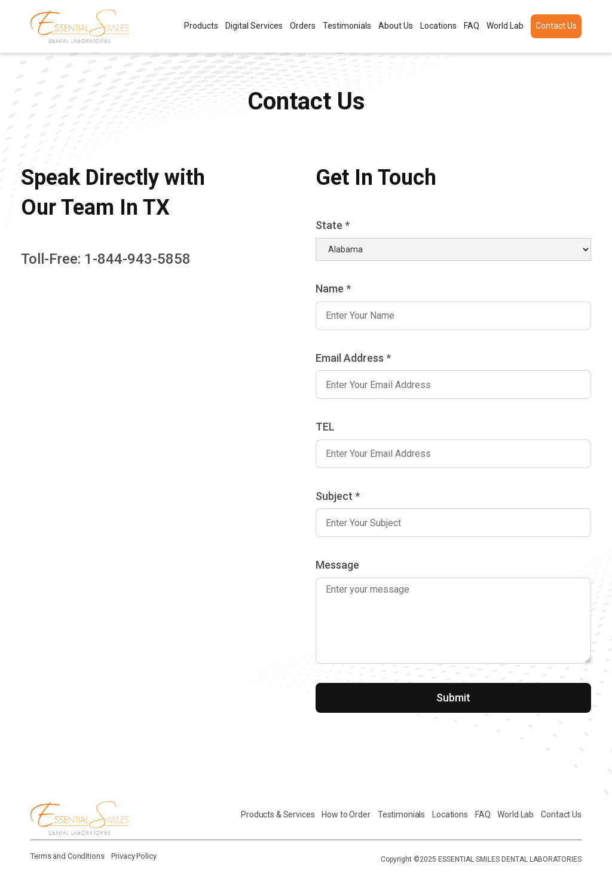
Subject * (338, 496)
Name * (333, 288)
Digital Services (254, 25)
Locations (438, 25)
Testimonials (347, 25)
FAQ (471, 25)
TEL (325, 426)
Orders (303, 25)
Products (201, 25)
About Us (395, 25)
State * (333, 225)
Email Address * (353, 358)
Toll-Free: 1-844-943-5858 (106, 259)
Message (337, 565)
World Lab (505, 25)
